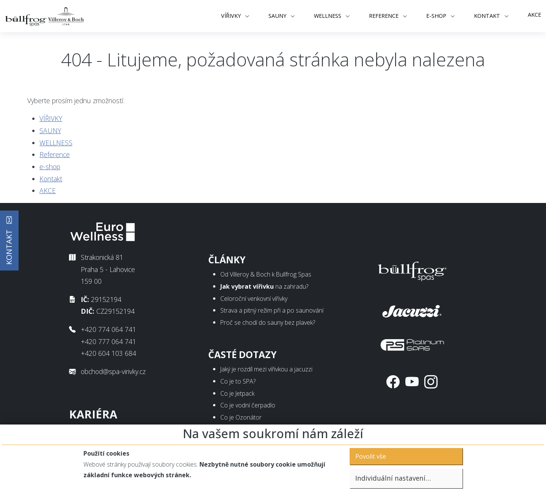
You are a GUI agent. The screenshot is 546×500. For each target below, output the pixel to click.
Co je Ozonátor (241, 417)
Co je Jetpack (237, 393)
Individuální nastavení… (393, 478)
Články (227, 259)
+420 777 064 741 (108, 341)
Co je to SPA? (238, 381)
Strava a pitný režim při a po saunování (271, 310)
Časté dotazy (242, 354)
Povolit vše (370, 456)
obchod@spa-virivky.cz (113, 371)
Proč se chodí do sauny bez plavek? (267, 322)
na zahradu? (264, 286)
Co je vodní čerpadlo (247, 405)
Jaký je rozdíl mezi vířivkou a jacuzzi (266, 369)
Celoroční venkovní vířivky (253, 298)
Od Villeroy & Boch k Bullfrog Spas (265, 274)
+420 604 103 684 (108, 353)
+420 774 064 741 (108, 329)
